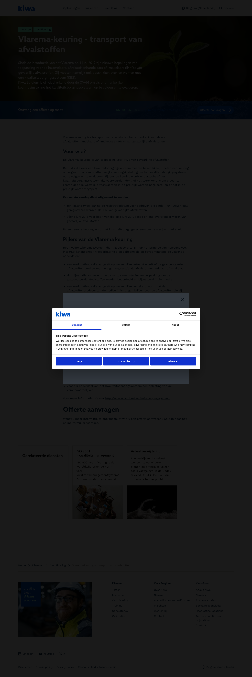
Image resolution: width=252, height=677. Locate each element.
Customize (126, 361)
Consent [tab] (77, 324)
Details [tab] (126, 324)
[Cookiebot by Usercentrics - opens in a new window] (181, 313)
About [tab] (175, 324)
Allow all (173, 361)
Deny (79, 361)
